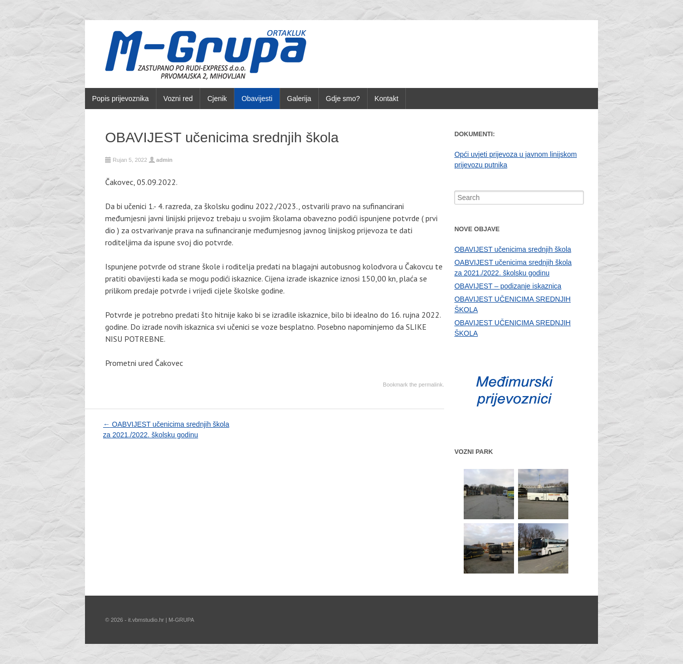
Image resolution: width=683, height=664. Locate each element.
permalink (430, 385)
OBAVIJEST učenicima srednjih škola (512, 249)
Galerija (299, 98)
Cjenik (217, 98)
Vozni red (178, 98)
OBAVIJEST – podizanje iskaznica (507, 286)
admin (164, 160)
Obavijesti (256, 98)
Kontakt (386, 98)
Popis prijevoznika (120, 98)
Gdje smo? (343, 98)
